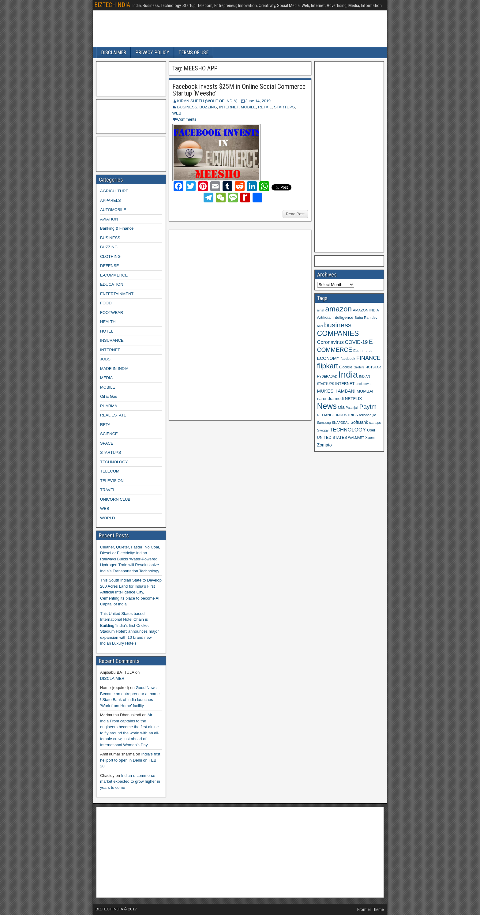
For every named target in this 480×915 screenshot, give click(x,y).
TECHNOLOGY (114, 462)
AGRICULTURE (114, 191)
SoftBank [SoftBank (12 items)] (359, 422)
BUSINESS (187, 107)
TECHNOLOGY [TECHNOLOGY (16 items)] (348, 430)
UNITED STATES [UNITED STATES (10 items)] (332, 437)
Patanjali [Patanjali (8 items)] (352, 407)
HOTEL (106, 331)
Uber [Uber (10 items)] (371, 430)
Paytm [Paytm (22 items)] (368, 406)
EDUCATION (111, 284)
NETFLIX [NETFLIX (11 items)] (353, 398)
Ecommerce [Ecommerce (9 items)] (363, 350)
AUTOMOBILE (113, 209)
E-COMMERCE (114, 275)
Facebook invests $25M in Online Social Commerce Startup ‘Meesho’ (239, 90)
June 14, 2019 (258, 101)
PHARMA (108, 406)
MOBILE (248, 107)
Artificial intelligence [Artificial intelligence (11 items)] (335, 317)
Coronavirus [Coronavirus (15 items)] (330, 342)
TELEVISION (112, 480)
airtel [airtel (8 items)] (320, 310)
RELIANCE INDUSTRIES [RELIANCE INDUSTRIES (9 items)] (337, 415)
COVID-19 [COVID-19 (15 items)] (356, 342)
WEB (177, 113)
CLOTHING (110, 256)
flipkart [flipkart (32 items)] (327, 366)
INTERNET (229, 107)
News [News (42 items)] (327, 406)
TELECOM (109, 471)
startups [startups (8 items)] (375, 422)
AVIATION (109, 219)
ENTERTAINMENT (116, 294)
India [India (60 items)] (348, 374)
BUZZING (208, 107)
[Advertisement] (218, 324)
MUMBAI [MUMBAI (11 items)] (365, 391)
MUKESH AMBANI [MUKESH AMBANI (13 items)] (336, 390)
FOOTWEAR (111, 312)
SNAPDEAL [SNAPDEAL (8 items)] (340, 422)
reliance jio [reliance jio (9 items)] (367, 415)
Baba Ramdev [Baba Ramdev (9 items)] (365, 317)
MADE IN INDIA (114, 368)
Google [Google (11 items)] (346, 367)
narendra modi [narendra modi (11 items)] (330, 398)
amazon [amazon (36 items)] (338, 309)
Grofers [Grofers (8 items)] (359, 367)
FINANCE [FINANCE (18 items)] (368, 358)
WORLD (107, 518)
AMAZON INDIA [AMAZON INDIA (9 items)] (366, 310)
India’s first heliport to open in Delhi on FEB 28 (130, 760)
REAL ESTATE (113, 415)
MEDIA (106, 377)
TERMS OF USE (193, 52)
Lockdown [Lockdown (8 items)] (363, 384)
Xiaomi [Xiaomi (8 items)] (370, 437)
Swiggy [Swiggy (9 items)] (323, 430)
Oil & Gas (108, 396)
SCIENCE (109, 433)
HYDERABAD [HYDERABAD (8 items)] (327, 376)
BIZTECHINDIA (112, 5)
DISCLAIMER (113, 52)
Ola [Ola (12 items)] (341, 407)
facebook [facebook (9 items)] (348, 358)
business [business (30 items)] (337, 325)
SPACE (106, 443)
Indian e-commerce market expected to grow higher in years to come (130, 781)
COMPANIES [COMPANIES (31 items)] (338, 333)
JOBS (105, 359)
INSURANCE (112, 340)
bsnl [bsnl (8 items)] (320, 326)
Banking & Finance (116, 228)
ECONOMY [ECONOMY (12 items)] (328, 358)
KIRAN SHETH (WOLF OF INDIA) (207, 101)
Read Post (295, 214)
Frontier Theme (370, 909)
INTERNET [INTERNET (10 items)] (344, 384)
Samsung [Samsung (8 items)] (324, 422)
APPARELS (110, 200)
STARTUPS (284, 107)
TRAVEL (107, 490)
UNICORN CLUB (115, 499)
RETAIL (265, 107)
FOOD (106, 303)
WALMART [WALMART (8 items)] (356, 437)
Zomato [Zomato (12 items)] (324, 444)
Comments (187, 119)
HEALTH (107, 321)
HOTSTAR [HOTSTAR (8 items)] (373, 367)
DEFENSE (109, 265)
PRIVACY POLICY (152, 52)
